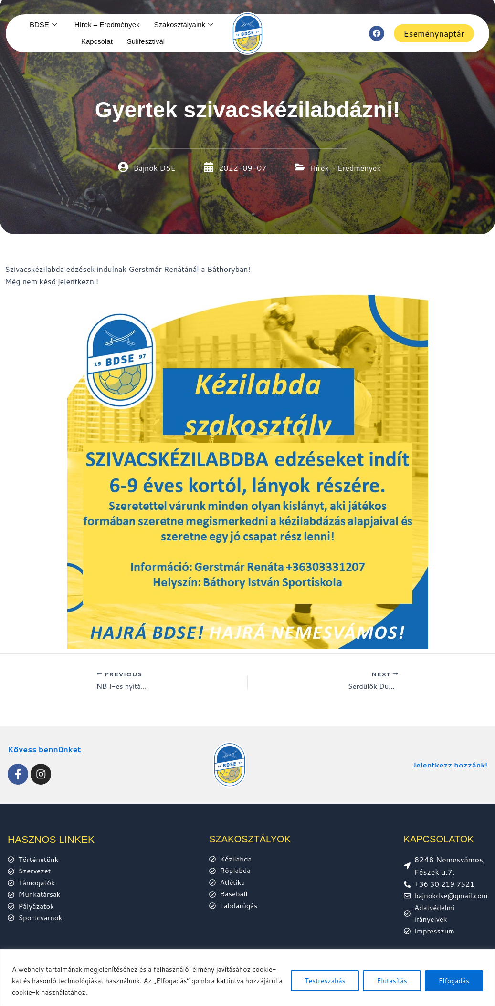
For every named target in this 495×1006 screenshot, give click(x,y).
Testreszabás (325, 980)
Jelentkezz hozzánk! (446, 759)
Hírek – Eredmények (107, 25)
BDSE (43, 25)
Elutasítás (392, 980)
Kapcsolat (97, 41)
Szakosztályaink (184, 25)
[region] (247, 977)
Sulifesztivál (146, 41)
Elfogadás (454, 980)
